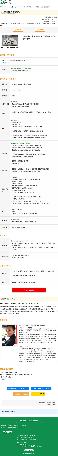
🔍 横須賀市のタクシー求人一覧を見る (18, 388)
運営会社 (11, 425)
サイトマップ (25, 425)
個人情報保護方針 (16, 427)
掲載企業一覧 (17, 425)
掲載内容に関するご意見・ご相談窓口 (29, 421)
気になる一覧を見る (38, 394)
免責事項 (9, 427)
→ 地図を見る (5, 63)
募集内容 (41, 30)
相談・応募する (29, 290)
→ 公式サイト (4, 379)
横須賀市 (29, 7)
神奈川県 (23, 7)
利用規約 (3, 427)
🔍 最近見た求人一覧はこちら (21, 394)
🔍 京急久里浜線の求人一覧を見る (41, 388)
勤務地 (19, 30)
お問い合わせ (4, 425)
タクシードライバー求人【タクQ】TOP (9, 7)
